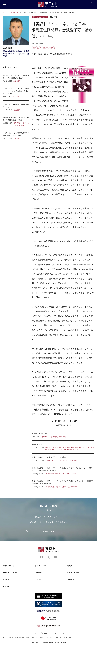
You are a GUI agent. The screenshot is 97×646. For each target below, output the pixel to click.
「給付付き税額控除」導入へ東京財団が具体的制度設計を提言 (16, 121)
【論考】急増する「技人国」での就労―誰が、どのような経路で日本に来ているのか (16, 92)
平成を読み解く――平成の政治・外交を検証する (63, 459)
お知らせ (6, 579)
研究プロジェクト (41, 566)
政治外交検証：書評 (46, 48)
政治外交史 (15, 12)
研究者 (69, 566)
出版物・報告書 (73, 572)
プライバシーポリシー (47, 633)
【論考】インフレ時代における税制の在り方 (16, 107)
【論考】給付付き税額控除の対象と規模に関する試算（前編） (16, 134)
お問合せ (70, 579)
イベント (38, 579)
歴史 (34, 48)
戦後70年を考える (63, 447)
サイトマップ (61, 633)
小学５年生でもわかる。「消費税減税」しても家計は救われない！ (16, 78)
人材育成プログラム (10, 572)
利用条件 (34, 633)
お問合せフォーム (48, 532)
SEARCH (6, 586)
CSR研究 (38, 572)
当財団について (8, 566)
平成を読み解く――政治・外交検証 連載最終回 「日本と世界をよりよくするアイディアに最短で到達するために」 (63, 470)
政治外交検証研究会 (63, 435)
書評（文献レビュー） (40, 17)
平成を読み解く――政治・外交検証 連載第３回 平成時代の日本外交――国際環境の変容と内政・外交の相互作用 (63, 482)
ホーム (5, 12)
